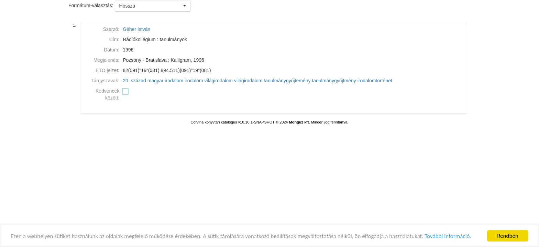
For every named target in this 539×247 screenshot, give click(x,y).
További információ (447, 236)
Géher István (136, 29)
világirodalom (219, 80)
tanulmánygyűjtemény (287, 80)
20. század (134, 80)
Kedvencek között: (107, 94)
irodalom (194, 80)
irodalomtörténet (375, 80)
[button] (152, 6)
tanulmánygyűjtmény (334, 80)
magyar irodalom (165, 80)
